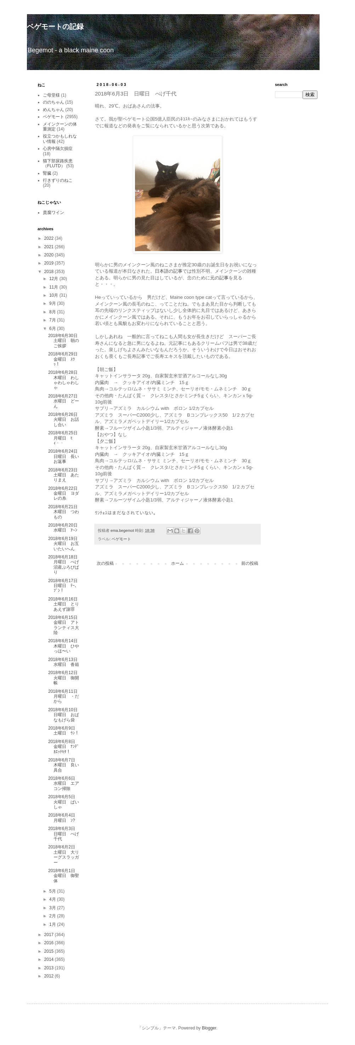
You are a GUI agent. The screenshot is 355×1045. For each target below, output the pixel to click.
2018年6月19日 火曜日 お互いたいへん (65, 543)
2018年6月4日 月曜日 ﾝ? (63, 818)
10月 (54, 295)
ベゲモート (121, 539)
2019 (49, 263)
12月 (54, 278)
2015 (49, 951)
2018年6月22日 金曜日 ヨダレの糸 (65, 493)
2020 (49, 254)
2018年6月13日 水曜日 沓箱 (65, 662)
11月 (54, 287)
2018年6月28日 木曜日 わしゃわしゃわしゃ (65, 380)
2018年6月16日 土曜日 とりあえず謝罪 (65, 604)
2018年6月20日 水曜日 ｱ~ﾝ (65, 528)
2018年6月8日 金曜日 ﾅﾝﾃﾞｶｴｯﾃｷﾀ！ (63, 746)
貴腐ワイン (53, 212)
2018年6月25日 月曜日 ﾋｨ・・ (65, 438)
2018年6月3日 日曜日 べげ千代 (63, 833)
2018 (49, 271)
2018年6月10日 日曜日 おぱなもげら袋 (65, 714)
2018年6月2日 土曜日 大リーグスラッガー (63, 854)
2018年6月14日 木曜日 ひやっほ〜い (65, 646)
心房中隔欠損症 (58, 148)
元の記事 (219, 277)
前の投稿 (249, 563)
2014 (49, 959)
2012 (49, 976)
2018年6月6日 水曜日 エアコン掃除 (63, 783)
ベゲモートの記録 (55, 26)
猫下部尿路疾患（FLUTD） (58, 163)
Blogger (209, 1028)
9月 (53, 303)
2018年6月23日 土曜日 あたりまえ (65, 475)
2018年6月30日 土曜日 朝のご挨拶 (65, 340)
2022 (49, 238)
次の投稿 (105, 563)
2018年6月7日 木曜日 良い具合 (63, 765)
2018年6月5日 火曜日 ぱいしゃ (63, 801)
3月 (53, 907)
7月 (53, 320)
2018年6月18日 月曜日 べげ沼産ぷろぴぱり (65, 565)
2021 (49, 246)
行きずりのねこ (58, 180)
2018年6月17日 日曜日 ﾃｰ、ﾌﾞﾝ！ (65, 585)
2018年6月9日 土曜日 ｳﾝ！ (63, 731)
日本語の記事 (168, 271)
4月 (53, 899)
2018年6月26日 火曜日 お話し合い (65, 419)
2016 (49, 942)
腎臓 (47, 173)
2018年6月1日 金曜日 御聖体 (63, 875)
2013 (49, 967)
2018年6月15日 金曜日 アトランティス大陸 (65, 625)
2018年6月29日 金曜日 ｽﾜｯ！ (65, 359)
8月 (53, 311)
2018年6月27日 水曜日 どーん (65, 401)
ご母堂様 (51, 95)
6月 (53, 328)
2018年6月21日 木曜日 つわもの (65, 511)
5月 (53, 891)
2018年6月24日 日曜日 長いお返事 (65, 456)
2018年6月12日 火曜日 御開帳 (65, 677)
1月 (53, 924)
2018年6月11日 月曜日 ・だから (65, 696)
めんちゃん (53, 109)
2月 (53, 915)
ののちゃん (53, 102)
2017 (49, 934)
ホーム (177, 563)
